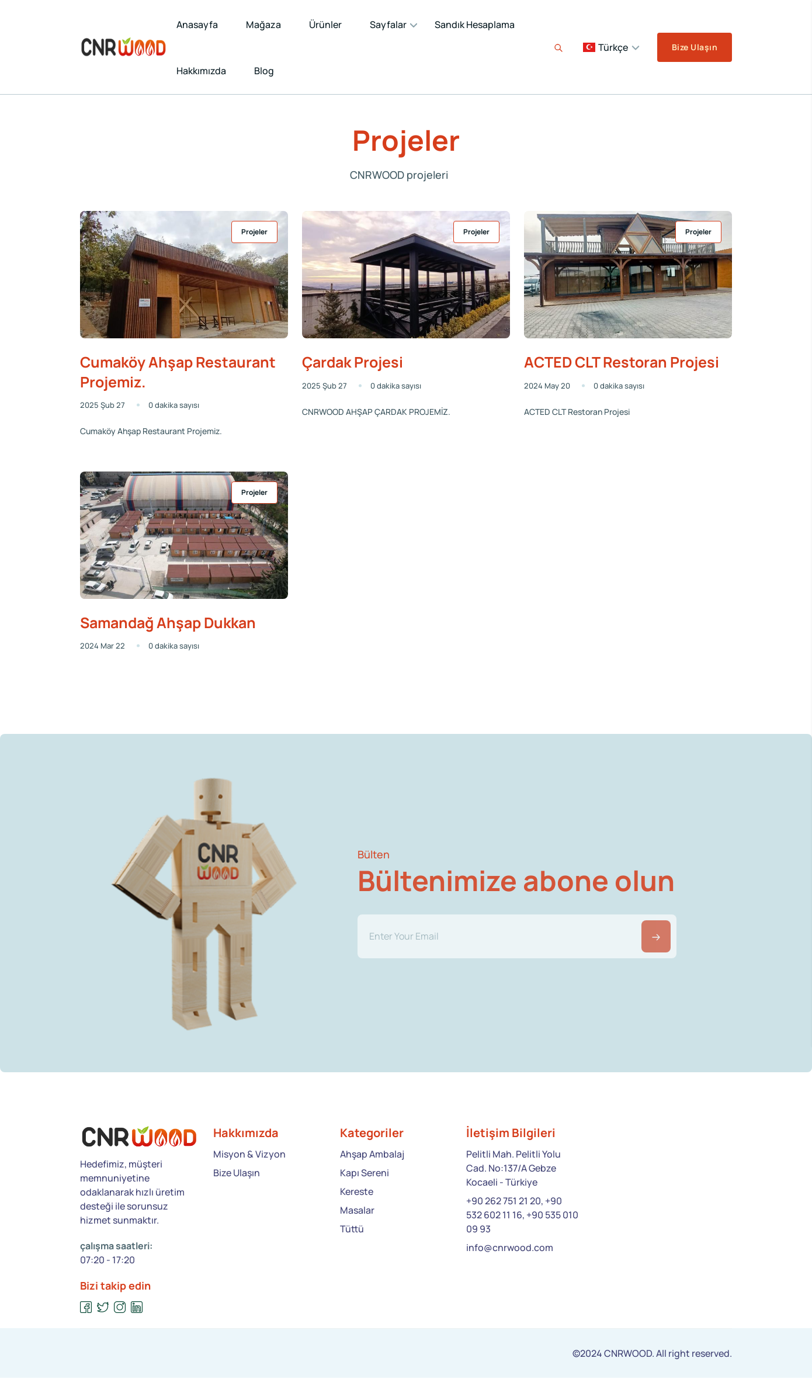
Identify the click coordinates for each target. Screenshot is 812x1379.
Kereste (356, 1192)
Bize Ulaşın (694, 47)
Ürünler (325, 24)
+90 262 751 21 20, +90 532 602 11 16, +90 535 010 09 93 (522, 1216)
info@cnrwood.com (509, 1248)
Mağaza (263, 24)
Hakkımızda (201, 70)
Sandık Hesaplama (475, 24)
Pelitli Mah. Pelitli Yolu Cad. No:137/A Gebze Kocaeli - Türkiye (513, 1169)
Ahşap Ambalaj (372, 1155)
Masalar (357, 1211)
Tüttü (352, 1230)
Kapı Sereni (364, 1173)
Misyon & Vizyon (249, 1155)
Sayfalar (388, 24)
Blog (264, 70)
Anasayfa (197, 24)
